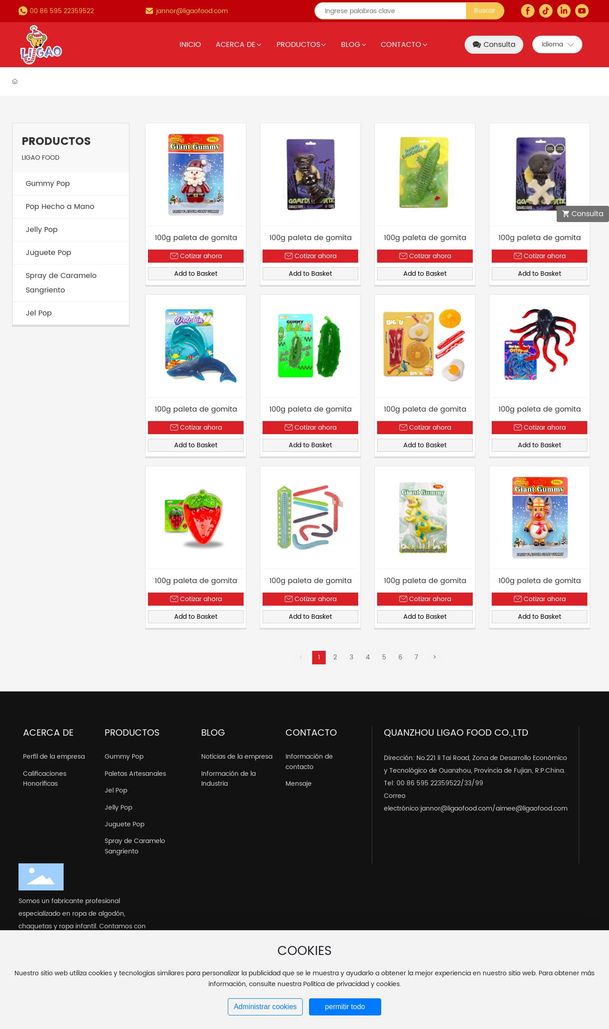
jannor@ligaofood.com (192, 11)
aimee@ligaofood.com (531, 808)
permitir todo (345, 1006)
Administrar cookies (265, 1006)
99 (479, 783)
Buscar (484, 10)
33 (467, 783)
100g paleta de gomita (196, 238)
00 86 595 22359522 (62, 11)
